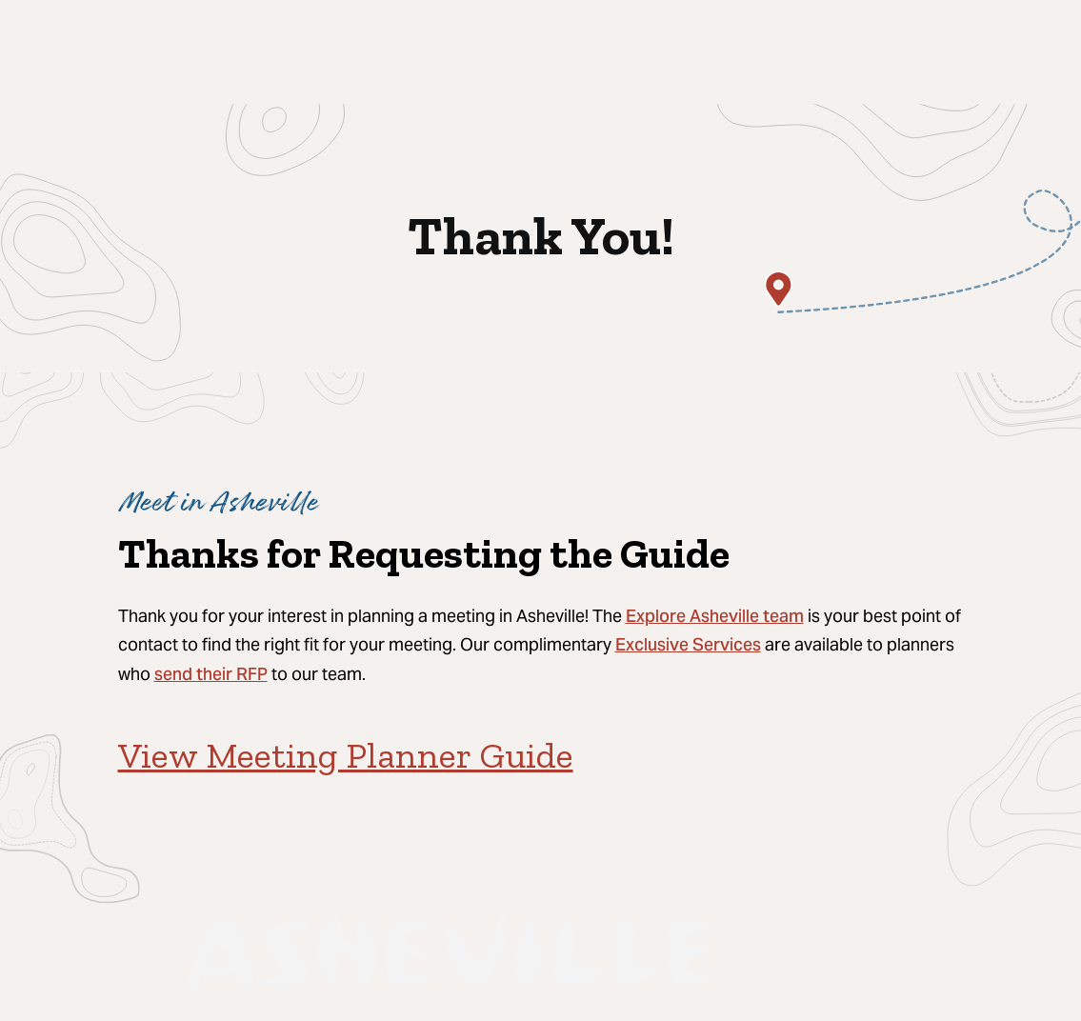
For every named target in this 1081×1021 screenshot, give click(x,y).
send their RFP (211, 675)
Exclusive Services (688, 646)
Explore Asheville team (715, 617)
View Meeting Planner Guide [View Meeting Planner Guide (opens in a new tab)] (345, 755)
